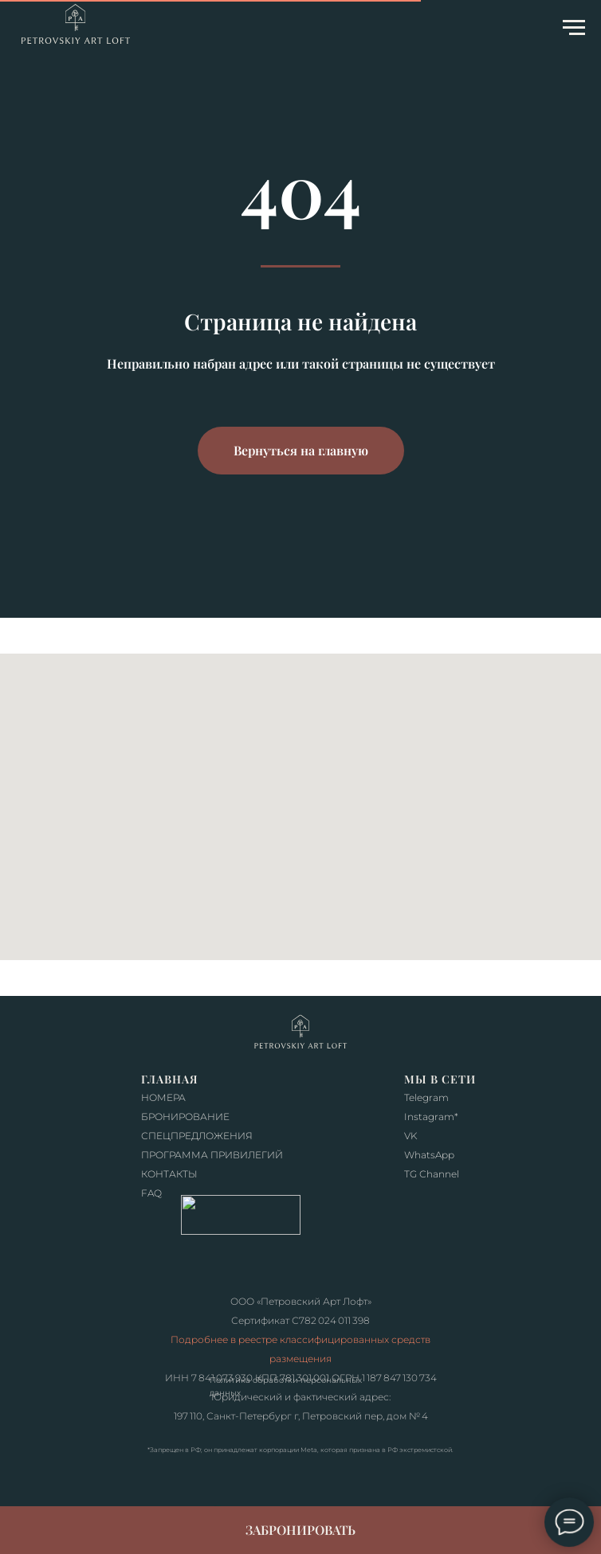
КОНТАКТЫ (169, 1174)
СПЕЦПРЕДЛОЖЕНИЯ (197, 1136)
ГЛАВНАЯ (169, 1079)
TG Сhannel (431, 1174)
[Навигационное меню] (574, 28)
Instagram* (431, 1117)
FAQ (151, 1193)
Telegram (426, 1097)
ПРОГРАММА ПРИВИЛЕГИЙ (212, 1155)
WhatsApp (429, 1155)
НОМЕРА (163, 1097)
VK (410, 1136)
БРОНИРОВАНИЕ (185, 1117)
